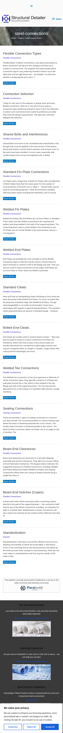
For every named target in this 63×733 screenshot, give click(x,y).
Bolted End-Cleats (16, 327)
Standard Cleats (14, 287)
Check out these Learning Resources (31, 661)
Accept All (49, 727)
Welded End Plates (16, 250)
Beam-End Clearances (19, 449)
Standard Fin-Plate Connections (26, 172)
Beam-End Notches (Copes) (23, 492)
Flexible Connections (12, 58)
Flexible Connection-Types (22, 53)
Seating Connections (18, 408)
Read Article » (9, 83)
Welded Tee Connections (21, 368)
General (6, 537)
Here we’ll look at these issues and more (31, 618)
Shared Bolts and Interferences (25, 134)
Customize (13, 727)
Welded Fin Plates (16, 209)
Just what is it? (31, 700)
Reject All (31, 727)
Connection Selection (18, 94)
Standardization (14, 532)
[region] (31, 718)
